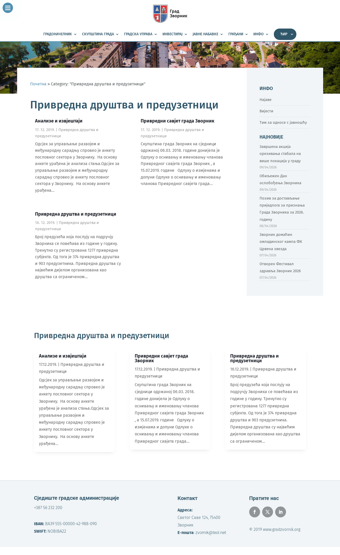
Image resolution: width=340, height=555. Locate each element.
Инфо (258, 34)
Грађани (235, 34)
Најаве (265, 99)
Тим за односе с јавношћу (283, 122)
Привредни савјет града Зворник (177, 121)
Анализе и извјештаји (59, 121)
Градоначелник (57, 34)
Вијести (266, 111)
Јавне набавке (205, 34)
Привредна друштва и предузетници (75, 214)
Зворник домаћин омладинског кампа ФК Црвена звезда (281, 241)
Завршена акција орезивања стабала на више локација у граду (280, 153)
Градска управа (138, 34)
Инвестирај (172, 34)
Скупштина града (98, 34)
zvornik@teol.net (210, 532)
